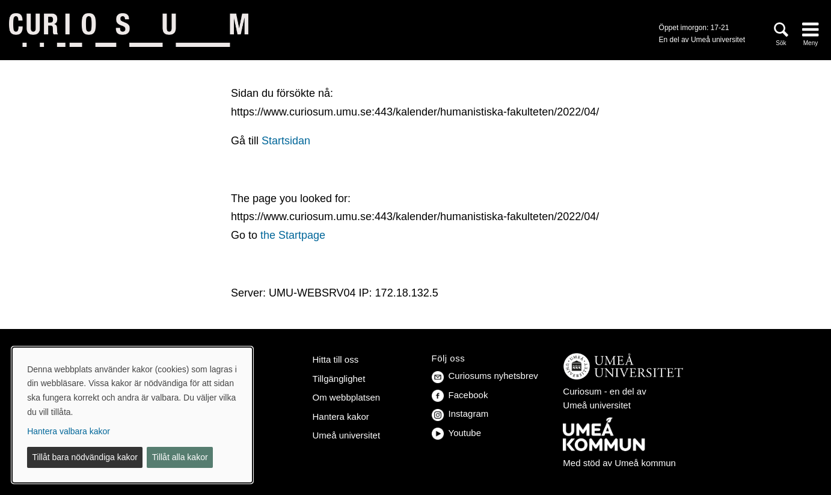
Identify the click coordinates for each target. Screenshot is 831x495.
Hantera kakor (341, 416)
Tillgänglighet (339, 379)
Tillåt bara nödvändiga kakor (85, 457)
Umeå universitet (347, 435)
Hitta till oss (336, 359)
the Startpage (292, 235)
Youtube (457, 433)
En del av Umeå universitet (702, 39)
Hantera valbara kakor (68, 431)
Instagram (460, 413)
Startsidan (286, 141)
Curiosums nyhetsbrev (485, 375)
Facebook (460, 395)
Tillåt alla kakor (180, 457)
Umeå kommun (645, 463)
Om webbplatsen (347, 397)
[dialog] (132, 415)
